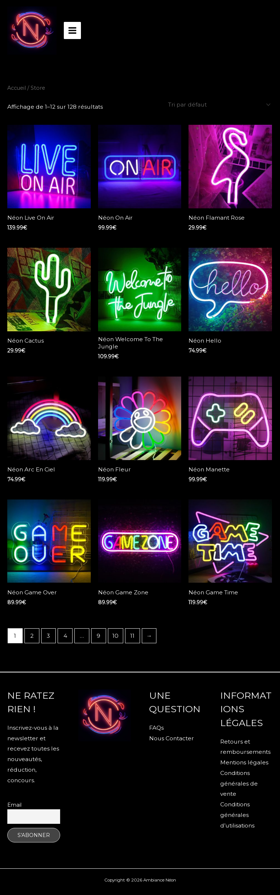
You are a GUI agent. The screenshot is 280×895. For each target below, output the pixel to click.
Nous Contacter (171, 738)
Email (14, 805)
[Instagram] (112, 747)
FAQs (156, 727)
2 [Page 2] (32, 635)
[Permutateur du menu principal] (72, 30)
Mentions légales (244, 762)
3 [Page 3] (48, 635)
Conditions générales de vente (239, 783)
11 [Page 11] (132, 635)
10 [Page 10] (115, 635)
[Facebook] (96, 747)
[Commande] (218, 104)
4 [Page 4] (65, 635)
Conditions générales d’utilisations (237, 815)
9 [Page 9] (98, 635)
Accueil (16, 88)
